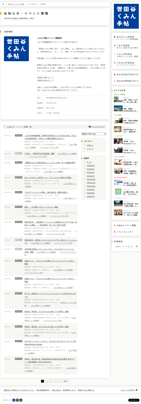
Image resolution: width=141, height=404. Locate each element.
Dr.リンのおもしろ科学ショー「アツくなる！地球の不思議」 (48, 178)
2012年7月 (91, 196)
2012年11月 (91, 183)
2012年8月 (91, 193)
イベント (90, 149)
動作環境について (69, 390)
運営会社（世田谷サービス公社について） (19, 390)
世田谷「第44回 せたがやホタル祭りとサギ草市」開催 (46, 312)
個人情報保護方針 (42, 390)
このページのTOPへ (128, 390)
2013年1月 (91, 176)
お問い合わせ (56, 390)
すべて (89, 162)
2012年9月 (91, 190)
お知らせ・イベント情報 (16, 4)
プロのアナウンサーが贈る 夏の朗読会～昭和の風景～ (46, 192)
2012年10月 (91, 186)
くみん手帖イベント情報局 (67, 153)
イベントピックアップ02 (49, 147)
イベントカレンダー (98, 126)
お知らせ (90, 145)
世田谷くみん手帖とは (86, 390)
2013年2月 (91, 172)
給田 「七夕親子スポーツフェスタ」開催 (41, 207)
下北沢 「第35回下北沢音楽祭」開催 (39, 154)
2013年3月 (91, 169)
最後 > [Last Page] (66, 381)
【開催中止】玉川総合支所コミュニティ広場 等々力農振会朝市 (49, 163)
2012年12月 (91, 179)
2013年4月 (91, 165)
